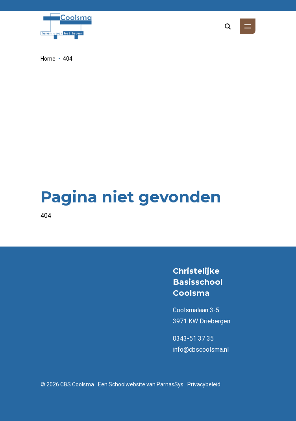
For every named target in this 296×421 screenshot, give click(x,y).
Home (48, 59)
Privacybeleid (203, 384)
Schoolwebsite (127, 384)
